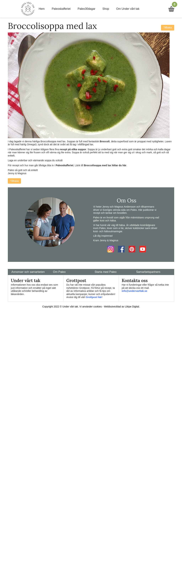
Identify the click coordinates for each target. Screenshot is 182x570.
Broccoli (105, 141)
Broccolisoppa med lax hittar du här (105, 165)
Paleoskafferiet (61, 8)
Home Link (28, 9)
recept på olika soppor (73, 149)
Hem (42, 8)
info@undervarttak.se (134, 291)
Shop (105, 8)
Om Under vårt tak (128, 8)
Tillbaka (167, 27)
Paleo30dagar (86, 8)
